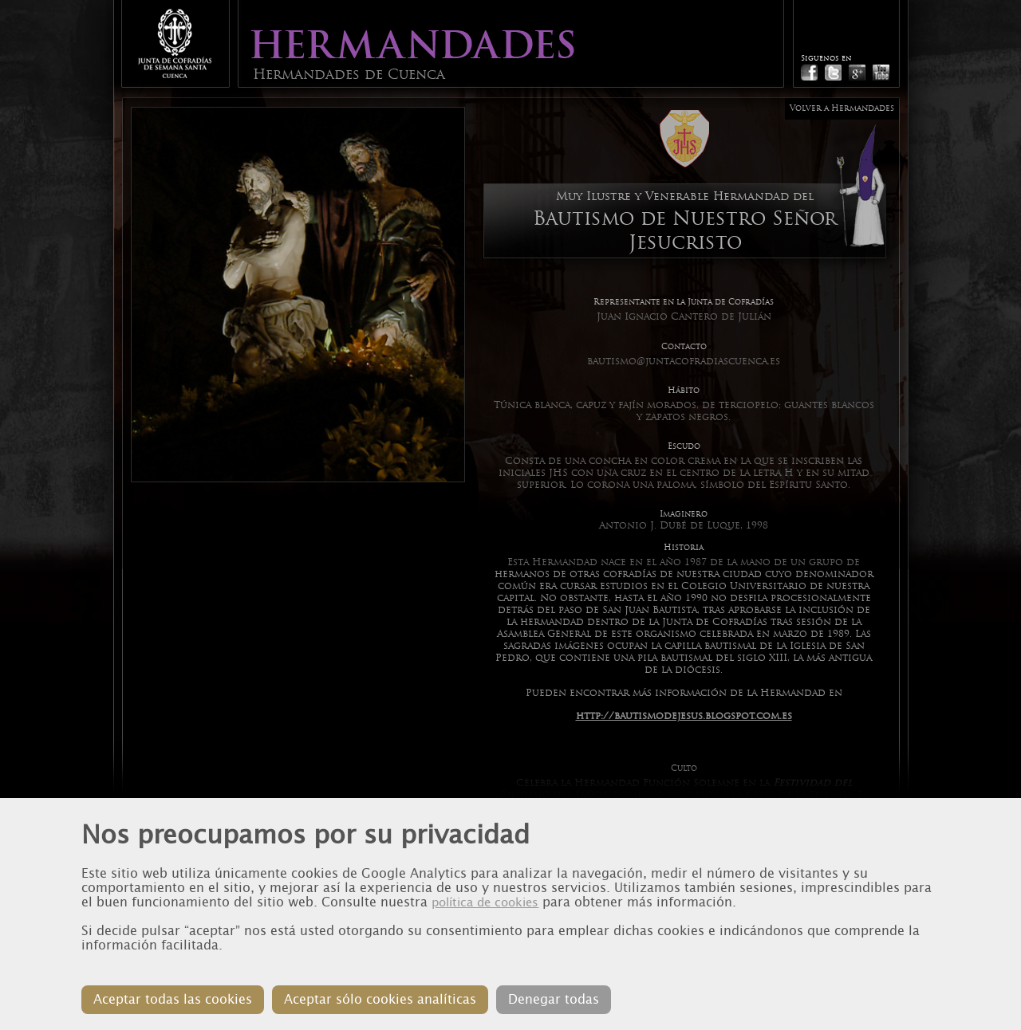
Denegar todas (553, 999)
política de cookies (485, 902)
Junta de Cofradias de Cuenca (174, 43)
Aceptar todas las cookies (172, 999)
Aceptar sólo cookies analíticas (380, 999)
